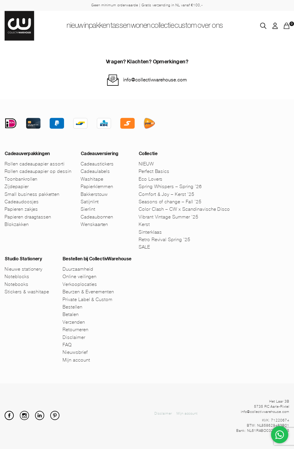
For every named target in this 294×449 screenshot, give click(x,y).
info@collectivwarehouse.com (155, 80)
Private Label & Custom (88, 299)
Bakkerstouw (94, 194)
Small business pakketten (32, 194)
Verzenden (74, 322)
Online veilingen (79, 276)
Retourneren (75, 329)
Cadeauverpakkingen (27, 154)
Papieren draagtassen (28, 217)
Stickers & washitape (27, 291)
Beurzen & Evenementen (88, 291)
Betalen (71, 314)
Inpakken (85, 26)
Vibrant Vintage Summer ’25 (168, 217)
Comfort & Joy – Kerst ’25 (166, 194)
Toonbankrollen (21, 179)
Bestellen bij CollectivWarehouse (97, 259)
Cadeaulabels (95, 171)
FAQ (67, 345)
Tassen (114, 26)
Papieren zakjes (21, 209)
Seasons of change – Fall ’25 (170, 201)
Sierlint (88, 209)
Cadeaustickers (97, 164)
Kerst (144, 224)
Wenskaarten (94, 224)
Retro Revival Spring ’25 (164, 239)
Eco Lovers (151, 179)
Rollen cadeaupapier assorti (35, 164)
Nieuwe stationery (23, 269)
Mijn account (76, 360)
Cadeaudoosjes (21, 201)
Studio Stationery (23, 259)
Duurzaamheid (78, 269)
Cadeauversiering (99, 154)
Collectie (170, 26)
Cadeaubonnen (97, 217)
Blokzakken (17, 224)
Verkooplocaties (80, 284)
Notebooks (16, 284)
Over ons (229, 26)
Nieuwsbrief (75, 352)
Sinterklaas (150, 232)
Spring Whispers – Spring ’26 (170, 186)
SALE (144, 247)
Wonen (141, 26)
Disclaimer (74, 337)
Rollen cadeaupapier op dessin (38, 171)
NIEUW (57, 26)
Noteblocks (17, 276)
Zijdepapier (17, 186)
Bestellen (72, 307)
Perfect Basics (154, 171)
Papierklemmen (97, 186)
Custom (199, 26)
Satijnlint (90, 201)
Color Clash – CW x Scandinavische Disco (184, 209)
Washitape (92, 179)
